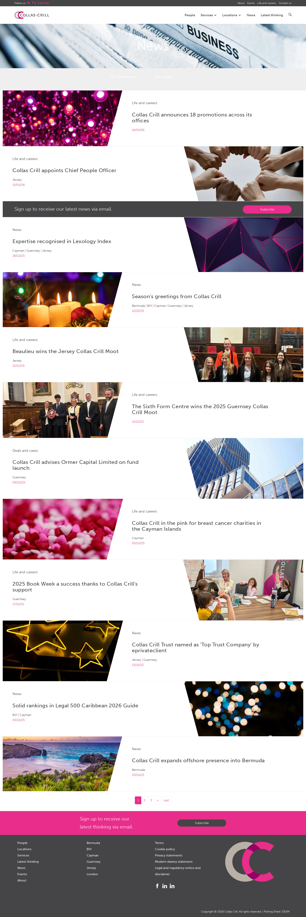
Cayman (93, 855)
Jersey (91, 868)
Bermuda (93, 843)
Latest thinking (272, 15)
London (92, 874)
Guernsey (94, 861)
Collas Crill (231, 911)
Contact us (285, 3)
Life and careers (266, 3)
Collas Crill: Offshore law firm (31, 15)
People (190, 15)
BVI (89, 849)
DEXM (286, 911)
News (251, 15)
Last (166, 800)
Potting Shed (272, 911)
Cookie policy (165, 849)
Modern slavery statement (174, 861)
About (241, 3)
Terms (159, 843)
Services (209, 15)
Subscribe (267, 209)
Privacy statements (168, 855)
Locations (231, 15)
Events (251, 3)
